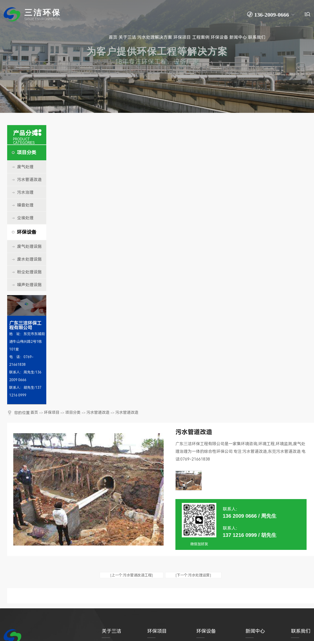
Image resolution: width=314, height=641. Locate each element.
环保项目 (51, 413)
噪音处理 (25, 205)
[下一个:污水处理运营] (193, 575)
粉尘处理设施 (29, 272)
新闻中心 (255, 631)
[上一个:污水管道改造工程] (131, 575)
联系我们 (300, 631)
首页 (34, 413)
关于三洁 (111, 631)
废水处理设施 (29, 259)
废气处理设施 (29, 246)
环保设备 (26, 232)
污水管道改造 (29, 179)
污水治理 (25, 192)
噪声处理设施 (29, 284)
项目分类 (26, 152)
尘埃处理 (25, 217)
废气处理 (25, 166)
